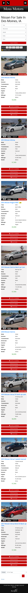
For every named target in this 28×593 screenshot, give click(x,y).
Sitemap (14, 587)
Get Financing (14, 109)
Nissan (2, 579)
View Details (14, 115)
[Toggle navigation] (25, 3)
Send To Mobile (14, 112)
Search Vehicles (14, 43)
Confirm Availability (14, 106)
